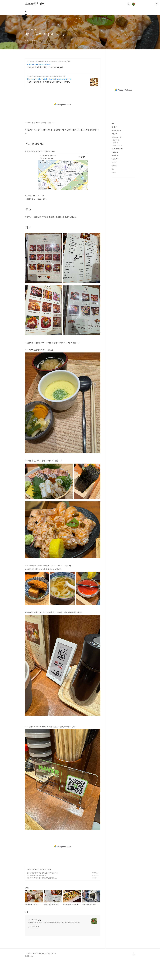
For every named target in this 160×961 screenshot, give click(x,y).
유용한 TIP (116, 143)
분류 (113, 124)
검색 (128, 4)
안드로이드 (115, 152)
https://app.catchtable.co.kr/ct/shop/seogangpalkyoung (47, 61)
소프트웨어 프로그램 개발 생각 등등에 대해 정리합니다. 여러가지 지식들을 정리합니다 (54, 922)
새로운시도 (115, 155)
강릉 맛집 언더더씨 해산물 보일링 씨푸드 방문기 (41, 873)
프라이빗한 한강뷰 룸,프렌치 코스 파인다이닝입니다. (45, 67)
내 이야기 (114, 127)
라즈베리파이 (116, 140)
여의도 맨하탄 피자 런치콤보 (35, 875)
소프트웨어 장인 (35, 4)
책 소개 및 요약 (116, 130)
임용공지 (114, 165)
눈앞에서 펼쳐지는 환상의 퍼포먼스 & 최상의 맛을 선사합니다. (48, 82)
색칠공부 (114, 134)
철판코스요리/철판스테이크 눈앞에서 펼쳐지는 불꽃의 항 (49, 79)
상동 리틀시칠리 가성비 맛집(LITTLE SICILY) (41, 878)
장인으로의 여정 (116, 137)
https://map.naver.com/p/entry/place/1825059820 (44, 76)
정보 (113, 169)
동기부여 (114, 162)
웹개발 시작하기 (117, 145)
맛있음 (114, 172)
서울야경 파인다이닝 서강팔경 (39, 64)
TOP (133, 954)
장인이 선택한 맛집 (33, 869)
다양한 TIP (115, 159)
